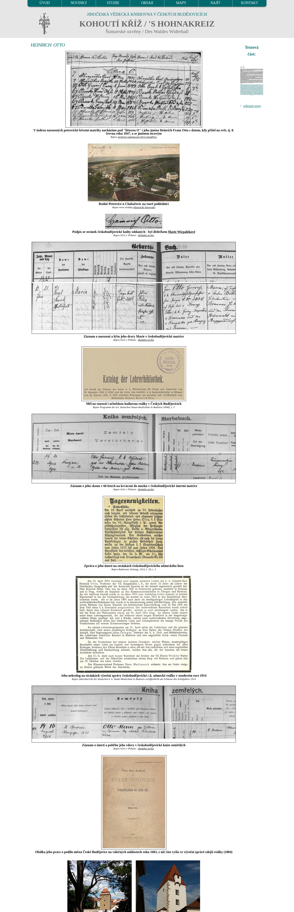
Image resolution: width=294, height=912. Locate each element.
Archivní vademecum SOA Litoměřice (137, 137)
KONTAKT (249, 3)
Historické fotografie (144, 207)
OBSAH (147, 3)
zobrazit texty (252, 106)
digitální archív (146, 235)
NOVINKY (79, 3)
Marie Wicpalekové (181, 232)
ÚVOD (44, 3)
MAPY (181, 3)
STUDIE (113, 3)
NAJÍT (215, 3)
